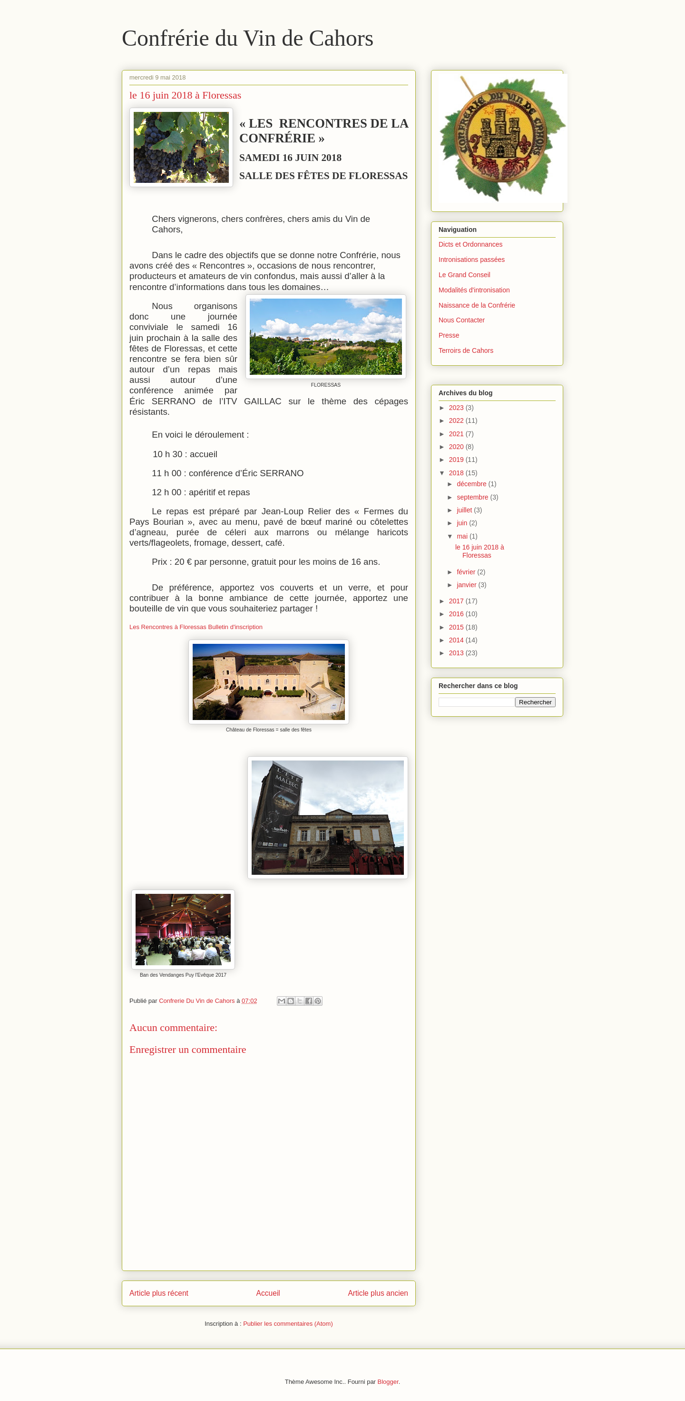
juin (463, 523)
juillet (465, 510)
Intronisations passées (472, 259)
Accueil (268, 1293)
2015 (457, 627)
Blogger (388, 1381)
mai (463, 536)
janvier (467, 585)
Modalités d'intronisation (474, 290)
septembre (473, 497)
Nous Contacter (462, 320)
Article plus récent (158, 1293)
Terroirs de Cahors (466, 350)
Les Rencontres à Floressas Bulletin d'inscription (196, 626)
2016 (457, 614)
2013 (457, 653)
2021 (457, 434)
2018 (457, 473)
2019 (457, 459)
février (467, 572)
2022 (457, 420)
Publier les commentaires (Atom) (288, 1323)
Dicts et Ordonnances (471, 244)
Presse (449, 335)
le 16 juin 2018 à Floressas (479, 551)
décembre (472, 484)
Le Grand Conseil (464, 275)
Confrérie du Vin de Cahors (247, 37)
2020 (457, 446)
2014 (457, 640)
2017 (457, 601)
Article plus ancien (378, 1293)
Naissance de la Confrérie (477, 305)
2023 (457, 407)
